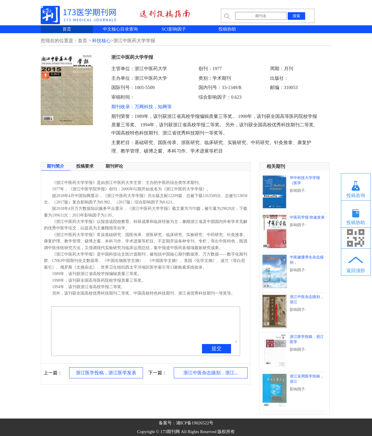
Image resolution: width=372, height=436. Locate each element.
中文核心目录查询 (120, 29)
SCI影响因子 (174, 29)
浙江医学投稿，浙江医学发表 (106, 372)
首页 (66, 29)
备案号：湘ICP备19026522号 (186, 423)
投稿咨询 (355, 195)
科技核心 (101, 40)
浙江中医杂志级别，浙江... (210, 372)
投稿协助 (227, 29)
